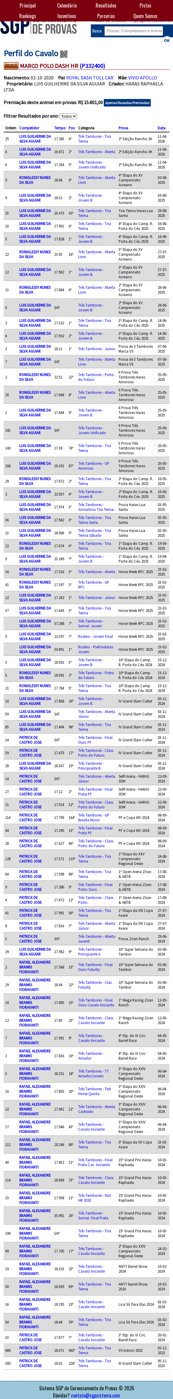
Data (161, 127)
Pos (72, 127)
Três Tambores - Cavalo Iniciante (91, 1038)
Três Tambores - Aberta (96, 151)
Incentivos (66, 16)
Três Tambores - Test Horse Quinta (94, 1091)
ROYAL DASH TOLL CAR (89, 78)
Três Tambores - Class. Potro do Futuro (96, 753)
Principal (28, 5)
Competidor (29, 127)
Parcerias (106, 16)
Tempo (60, 127)
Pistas (145, 5)
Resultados (106, 5)
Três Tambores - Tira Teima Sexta (94, 520)
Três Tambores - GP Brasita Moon (93, 817)
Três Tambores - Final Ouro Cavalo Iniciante (96, 1002)
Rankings (27, 16)
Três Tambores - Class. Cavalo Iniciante (96, 1020)
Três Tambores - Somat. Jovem (91, 623)
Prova (123, 127)
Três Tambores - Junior (96, 348)
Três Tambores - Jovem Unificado (92, 164)
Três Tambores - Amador (91, 1056)
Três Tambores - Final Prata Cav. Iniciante (95, 1162)
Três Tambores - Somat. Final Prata (93, 1215)
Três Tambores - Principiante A (91, 951)
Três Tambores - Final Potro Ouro (95, 887)
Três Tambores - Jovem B (91, 197)
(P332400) (92, 65)
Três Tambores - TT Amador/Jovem (93, 1073)
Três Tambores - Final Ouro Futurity (95, 967)
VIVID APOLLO (142, 78)
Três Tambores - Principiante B (91, 766)
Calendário (67, 5)
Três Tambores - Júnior (96, 597)
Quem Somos (145, 16)
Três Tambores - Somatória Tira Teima (96, 507)
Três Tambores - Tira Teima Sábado (94, 533)
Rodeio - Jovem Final (95, 636)
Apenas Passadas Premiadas (127, 102)
